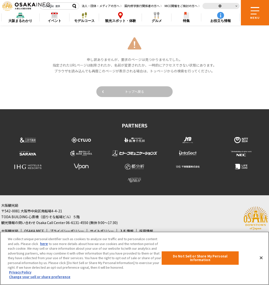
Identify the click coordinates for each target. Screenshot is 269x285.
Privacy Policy (20, 272)
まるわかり (20, 21)
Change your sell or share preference (39, 277)
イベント (54, 21)
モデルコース (84, 21)
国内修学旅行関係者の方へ (142, 6)
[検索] (55, 6)
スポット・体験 (120, 21)
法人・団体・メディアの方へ (101, 6)
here (44, 243)
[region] (134, 258)
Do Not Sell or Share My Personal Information (200, 258)
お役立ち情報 (220, 21)
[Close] (261, 257)
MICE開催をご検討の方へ (181, 6)
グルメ (157, 21)
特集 (186, 21)
